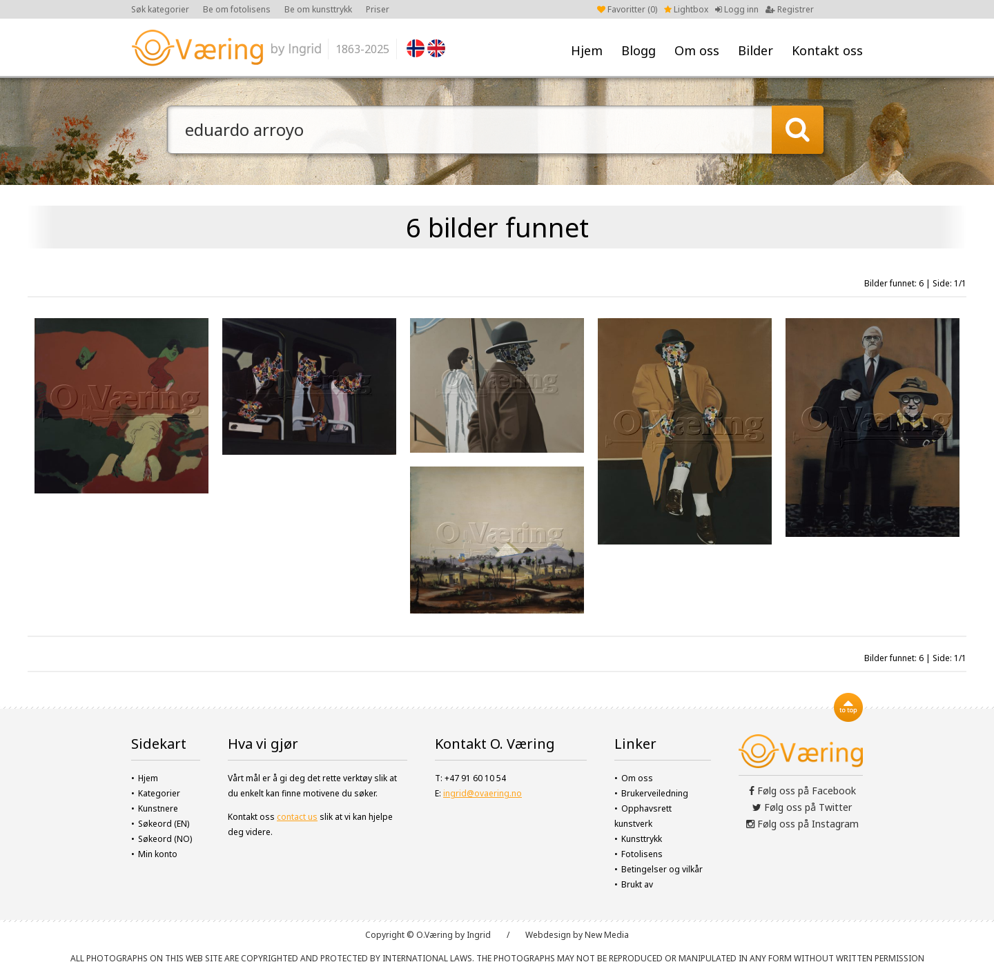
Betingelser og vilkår (662, 869)
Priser (377, 9)
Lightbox (686, 9)
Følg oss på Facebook (802, 790)
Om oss (696, 50)
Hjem (587, 50)
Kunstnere (158, 808)
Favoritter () (627, 9)
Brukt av (637, 884)
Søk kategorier (160, 9)
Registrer (790, 9)
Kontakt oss (827, 50)
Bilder (755, 50)
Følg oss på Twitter (802, 807)
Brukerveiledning (654, 793)
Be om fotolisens (237, 9)
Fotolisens (642, 854)
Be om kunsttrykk (318, 9)
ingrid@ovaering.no (482, 793)
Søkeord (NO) (165, 839)
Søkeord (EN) (163, 824)
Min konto (157, 854)
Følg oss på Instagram (802, 823)
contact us (297, 817)
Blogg (638, 50)
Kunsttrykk (641, 839)
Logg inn (737, 9)
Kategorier (159, 793)
